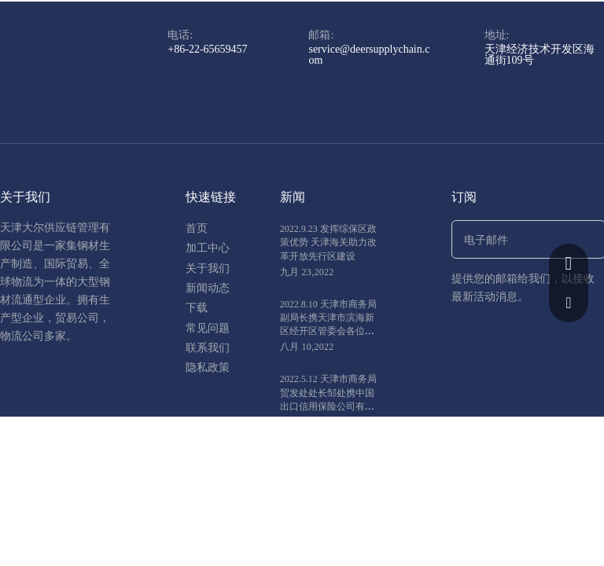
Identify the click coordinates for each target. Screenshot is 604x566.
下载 (197, 308)
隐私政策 (208, 367)
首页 (197, 228)
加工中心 (208, 248)
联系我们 (208, 348)
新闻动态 (208, 288)
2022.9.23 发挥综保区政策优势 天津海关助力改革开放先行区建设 (328, 242)
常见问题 (208, 328)
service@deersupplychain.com (368, 54)
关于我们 (208, 268)
